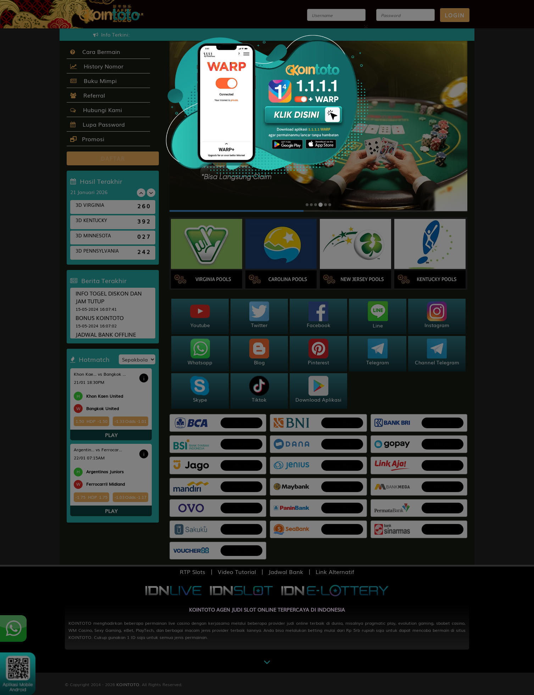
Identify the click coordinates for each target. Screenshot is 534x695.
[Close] (365, 24)
